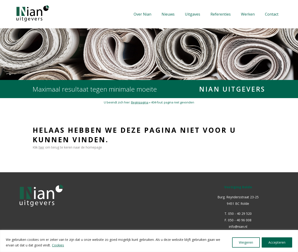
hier (41, 147)
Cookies (58, 245)
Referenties (220, 14)
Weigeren (246, 242)
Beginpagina (139, 102)
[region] (149, 241)
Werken (248, 14)
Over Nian (142, 14)
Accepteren (276, 242)
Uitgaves (192, 14)
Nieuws (168, 14)
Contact (271, 14)
